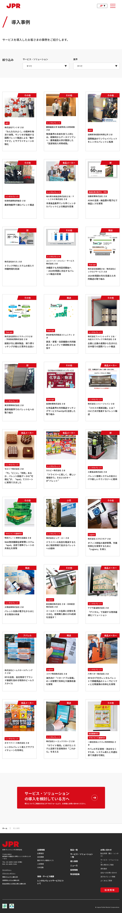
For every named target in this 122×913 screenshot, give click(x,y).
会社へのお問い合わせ (108, 872)
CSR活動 (40, 867)
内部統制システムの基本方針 (10, 880)
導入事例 (74, 861)
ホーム (4, 828)
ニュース (74, 865)
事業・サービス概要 (45, 876)
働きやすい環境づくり (45, 860)
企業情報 (41, 849)
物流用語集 (75, 874)
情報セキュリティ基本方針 (10, 877)
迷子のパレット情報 (107, 876)
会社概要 (40, 857)
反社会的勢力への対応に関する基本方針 (14, 883)
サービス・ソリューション (35, 59)
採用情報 (74, 869)
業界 (75, 59)
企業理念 (40, 853)
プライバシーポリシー (8, 873)
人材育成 (40, 864)
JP (101, 5)
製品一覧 (74, 849)
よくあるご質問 (106, 880)
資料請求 (103, 868)
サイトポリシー (6, 870)
